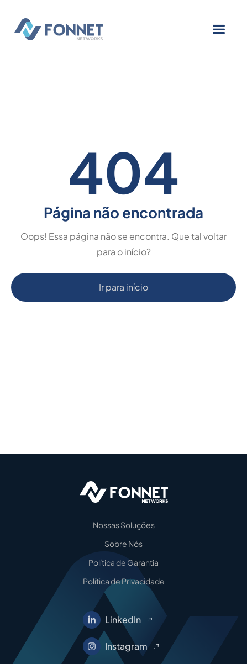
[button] (218, 29)
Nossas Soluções (124, 524)
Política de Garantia (123, 562)
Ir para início (123, 287)
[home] (78, 29)
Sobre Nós (123, 543)
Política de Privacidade (124, 581)
